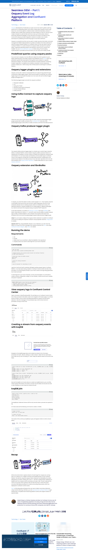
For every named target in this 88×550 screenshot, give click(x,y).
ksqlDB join (60, 53)
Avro (45, 225)
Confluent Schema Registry (18, 227)
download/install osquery (26, 49)
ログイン (68, 1)
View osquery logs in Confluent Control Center (65, 47)
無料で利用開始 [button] (69, 5)
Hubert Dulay (60, 95)
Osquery (13, 28)
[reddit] (66, 85)
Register (59, 1)
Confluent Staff (61, 549)
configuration (49, 219)
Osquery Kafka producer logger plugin (67, 41)
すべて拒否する (40, 541)
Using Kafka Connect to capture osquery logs (66, 38)
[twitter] (58, 85)
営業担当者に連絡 (75, 1)
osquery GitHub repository (27, 160)
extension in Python (33, 210)
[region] (25, 541)
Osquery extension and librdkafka (66, 43)
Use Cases (22, 25)
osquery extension (15, 162)
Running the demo (62, 45)
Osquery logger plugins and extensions (64, 35)
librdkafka (45, 210)
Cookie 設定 (40, 544)
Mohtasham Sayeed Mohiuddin (65, 547)
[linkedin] (63, 85)
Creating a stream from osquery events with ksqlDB (66, 50)
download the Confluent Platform (40, 490)
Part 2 (12, 488)
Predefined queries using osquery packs (66, 32)
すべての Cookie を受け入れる (40, 538)
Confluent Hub (36, 121)
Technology (14, 25)
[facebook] (60, 85)
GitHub (29, 227)
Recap (59, 55)
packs (44, 58)
